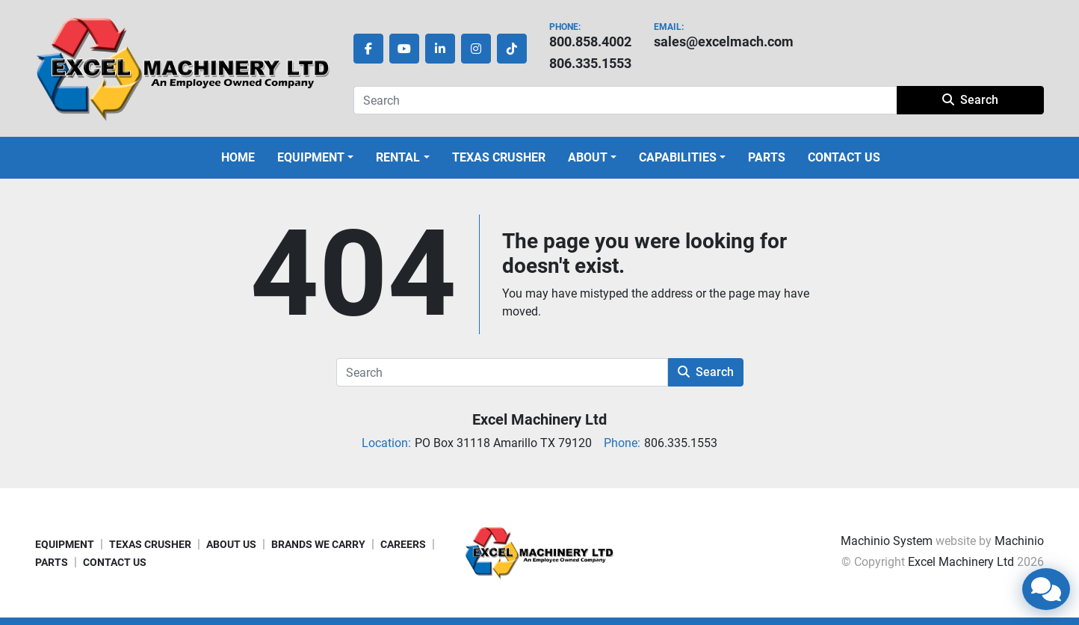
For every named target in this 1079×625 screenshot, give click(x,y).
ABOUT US (231, 544)
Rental (398, 157)
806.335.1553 (590, 63)
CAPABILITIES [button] (678, 157)
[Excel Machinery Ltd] (539, 552)
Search (970, 100)
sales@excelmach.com (724, 41)
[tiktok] (512, 49)
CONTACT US (844, 157)
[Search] (625, 100)
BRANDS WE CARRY (318, 544)
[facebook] (368, 49)
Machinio (1019, 541)
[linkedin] (440, 49)
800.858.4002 (590, 41)
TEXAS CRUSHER (498, 157)
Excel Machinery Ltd (539, 419)
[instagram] (476, 49)
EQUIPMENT (310, 157)
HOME (238, 157)
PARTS (766, 157)
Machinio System (887, 541)
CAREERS (403, 544)
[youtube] (404, 49)
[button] (315, 158)
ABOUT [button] (587, 157)
